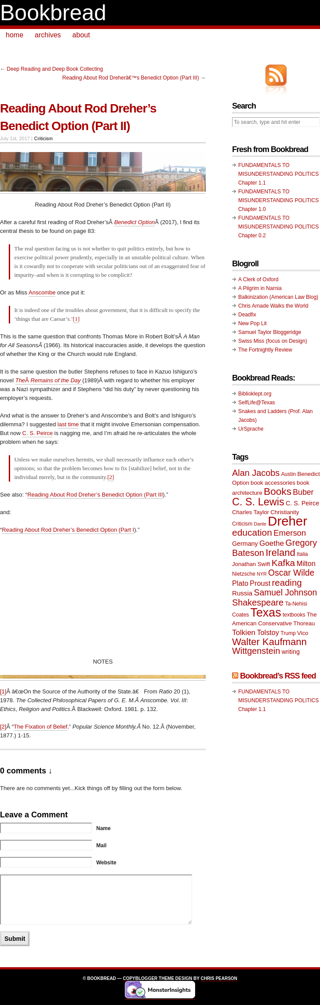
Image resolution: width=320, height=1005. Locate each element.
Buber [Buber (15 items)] (303, 492)
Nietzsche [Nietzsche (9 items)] (243, 574)
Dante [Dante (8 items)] (260, 523)
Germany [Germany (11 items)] (245, 543)
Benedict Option (134, 222)
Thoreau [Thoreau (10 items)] (304, 623)
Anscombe (42, 292)
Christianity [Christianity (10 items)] (284, 512)
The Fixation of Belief (40, 726)
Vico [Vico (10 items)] (302, 633)
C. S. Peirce (37, 433)
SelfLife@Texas (256, 402)
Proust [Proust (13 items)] (260, 583)
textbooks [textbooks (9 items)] (294, 615)
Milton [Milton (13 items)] (306, 563)
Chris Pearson (218, 978)
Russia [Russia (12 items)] (242, 593)
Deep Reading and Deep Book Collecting (55, 69)
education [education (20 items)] (252, 532)
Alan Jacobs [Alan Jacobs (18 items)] (256, 473)
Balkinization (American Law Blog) (278, 297)
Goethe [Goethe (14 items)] (271, 543)
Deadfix (247, 315)
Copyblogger (140, 978)
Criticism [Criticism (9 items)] (242, 524)
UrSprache (250, 429)
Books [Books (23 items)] (277, 491)
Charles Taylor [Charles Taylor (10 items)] (250, 512)
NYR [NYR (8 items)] (262, 574)
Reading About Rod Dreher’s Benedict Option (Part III (95, 494)
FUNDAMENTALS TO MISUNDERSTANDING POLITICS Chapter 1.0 (278, 200)
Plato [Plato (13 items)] (240, 583)
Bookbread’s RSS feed (278, 675)
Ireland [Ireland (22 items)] (280, 552)
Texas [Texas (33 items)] (266, 612)
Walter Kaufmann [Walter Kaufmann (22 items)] (269, 641)
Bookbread (53, 12)
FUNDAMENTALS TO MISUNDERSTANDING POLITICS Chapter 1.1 (278, 174)
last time (68, 424)
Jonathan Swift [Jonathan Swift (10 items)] (251, 564)
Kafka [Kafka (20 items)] (283, 563)
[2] (110, 477)
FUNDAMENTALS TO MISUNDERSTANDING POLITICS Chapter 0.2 (278, 227)
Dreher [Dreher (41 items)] (287, 521)
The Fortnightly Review (265, 350)
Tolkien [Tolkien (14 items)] (243, 632)
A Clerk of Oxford (258, 279)
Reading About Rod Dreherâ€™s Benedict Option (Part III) (130, 78)
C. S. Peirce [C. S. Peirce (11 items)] (302, 503)
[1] (76, 319)
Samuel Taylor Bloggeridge (269, 332)
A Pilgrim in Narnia (260, 288)
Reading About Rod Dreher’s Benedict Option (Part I (68, 529)
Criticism (43, 138)
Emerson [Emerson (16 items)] (289, 532)
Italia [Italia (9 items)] (302, 554)
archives (48, 35)
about (81, 35)
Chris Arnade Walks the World (273, 306)
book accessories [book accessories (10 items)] (273, 482)
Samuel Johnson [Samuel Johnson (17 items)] (285, 592)
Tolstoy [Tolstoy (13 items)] (268, 632)
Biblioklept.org (254, 394)
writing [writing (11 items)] (291, 651)
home (14, 35)
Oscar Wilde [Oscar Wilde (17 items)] (291, 572)
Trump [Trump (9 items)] (287, 633)
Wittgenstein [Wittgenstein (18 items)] (256, 651)
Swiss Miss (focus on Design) (272, 341)
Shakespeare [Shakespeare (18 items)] (258, 602)
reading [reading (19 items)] (287, 583)
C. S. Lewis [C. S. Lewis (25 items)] (258, 502)
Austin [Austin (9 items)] (288, 474)
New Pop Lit (252, 323)
